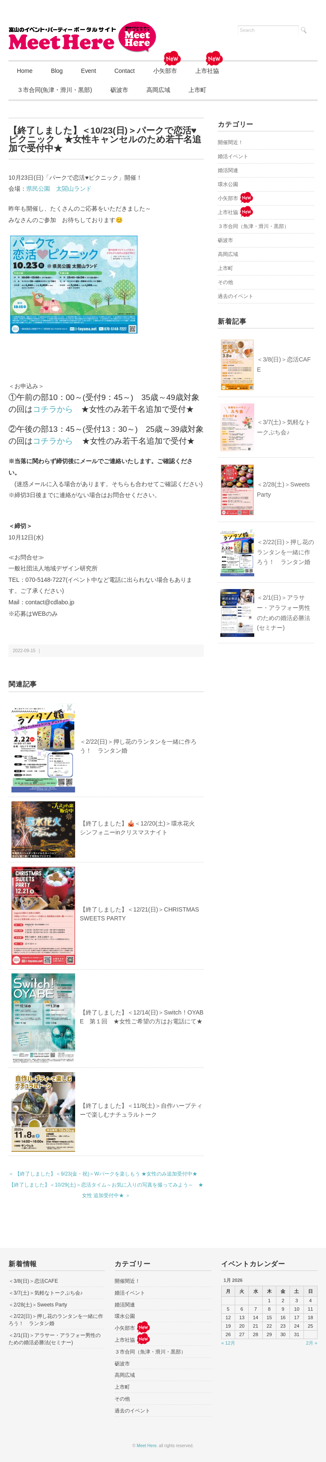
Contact (126, 70)
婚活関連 (228, 170)
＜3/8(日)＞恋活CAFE (284, 364)
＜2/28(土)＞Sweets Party (283, 489)
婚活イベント (233, 156)
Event (89, 70)
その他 (225, 282)
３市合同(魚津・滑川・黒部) (54, 89)
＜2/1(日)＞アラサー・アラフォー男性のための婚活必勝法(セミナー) (283, 612)
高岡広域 (159, 89)
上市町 (199, 89)
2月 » (312, 1342)
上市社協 (211, 67)
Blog (57, 70)
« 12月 (228, 1342)
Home (25, 70)
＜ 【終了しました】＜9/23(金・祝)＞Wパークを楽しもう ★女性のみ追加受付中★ (102, 1174)
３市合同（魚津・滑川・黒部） (253, 226)
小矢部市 (169, 67)
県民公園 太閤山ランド (59, 189)
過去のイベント (235, 296)
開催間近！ (230, 142)
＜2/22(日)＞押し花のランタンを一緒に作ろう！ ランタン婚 (285, 552)
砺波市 (120, 89)
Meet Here (147, 1446)
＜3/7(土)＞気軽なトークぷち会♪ (284, 427)
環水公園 (228, 184)
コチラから (53, 409)
